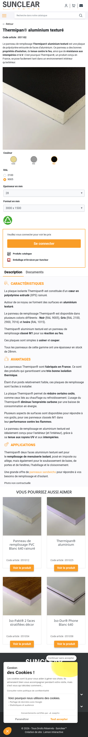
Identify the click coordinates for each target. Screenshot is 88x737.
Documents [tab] (35, 272)
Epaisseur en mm (13, 186)
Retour (8, 24)
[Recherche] (45, 15)
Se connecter (44, 243)
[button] (7, 731)
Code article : (10, 37)
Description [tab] (13, 272)
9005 (10, 179)
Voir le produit (22, 568)
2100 (10, 175)
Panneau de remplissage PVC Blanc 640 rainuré (22, 545)
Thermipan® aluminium (66, 543)
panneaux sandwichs (43, 472)
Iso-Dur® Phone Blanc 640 (66, 622)
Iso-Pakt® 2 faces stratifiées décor (22, 622)
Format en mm (11, 201)
